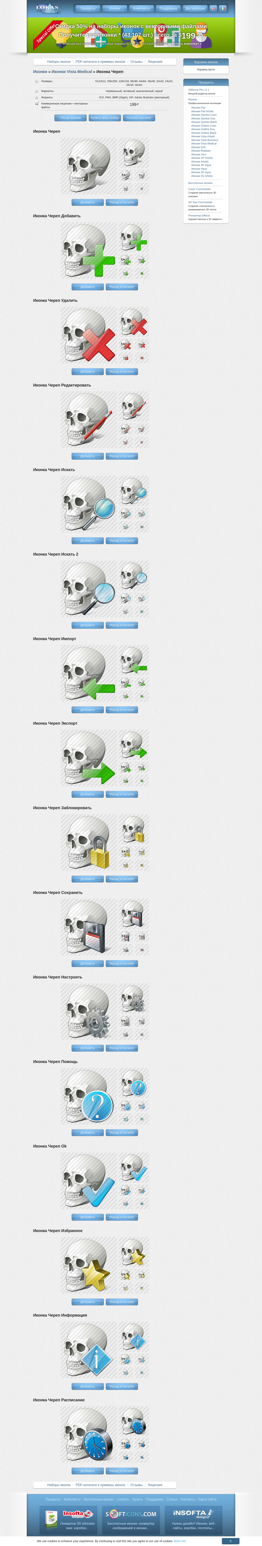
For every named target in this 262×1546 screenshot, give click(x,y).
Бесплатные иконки (200, 182)
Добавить (87, 202)
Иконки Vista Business (204, 140)
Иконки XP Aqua (201, 165)
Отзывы (136, 61)
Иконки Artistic (200, 161)
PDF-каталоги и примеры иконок (100, 61)
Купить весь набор (105, 117)
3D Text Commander (202, 206)
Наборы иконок (58, 61)
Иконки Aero (198, 154)
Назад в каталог (122, 202)
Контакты (188, 1499)
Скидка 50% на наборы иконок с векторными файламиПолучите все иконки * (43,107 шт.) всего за (131, 31)
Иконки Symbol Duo (203, 118)
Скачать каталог (139, 117)
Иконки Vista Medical (72, 71)
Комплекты (141, 8)
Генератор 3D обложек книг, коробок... (77, 1526)
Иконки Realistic (201, 150)
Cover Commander (202, 193)
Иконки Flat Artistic (202, 111)
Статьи (172, 1499)
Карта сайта (207, 1499)
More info (180, 1541)
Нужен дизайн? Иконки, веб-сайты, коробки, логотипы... (193, 1526)
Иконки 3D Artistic (202, 175)
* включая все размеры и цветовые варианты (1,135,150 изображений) (131, 43)
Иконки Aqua (199, 168)
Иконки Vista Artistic (203, 136)
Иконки (114, 8)
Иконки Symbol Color (204, 114)
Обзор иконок (70, 117)
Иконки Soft (198, 147)
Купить (138, 1499)
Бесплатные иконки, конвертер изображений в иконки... (130, 1526)
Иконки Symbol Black (204, 122)
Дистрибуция (195, 8)
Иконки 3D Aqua (201, 172)
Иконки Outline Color (203, 125)
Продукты (87, 8)
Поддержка (168, 8)
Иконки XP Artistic (202, 157)
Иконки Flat (198, 107)
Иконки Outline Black (203, 132)
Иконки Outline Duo (203, 129)
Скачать (123, 1499)
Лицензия (155, 61)
